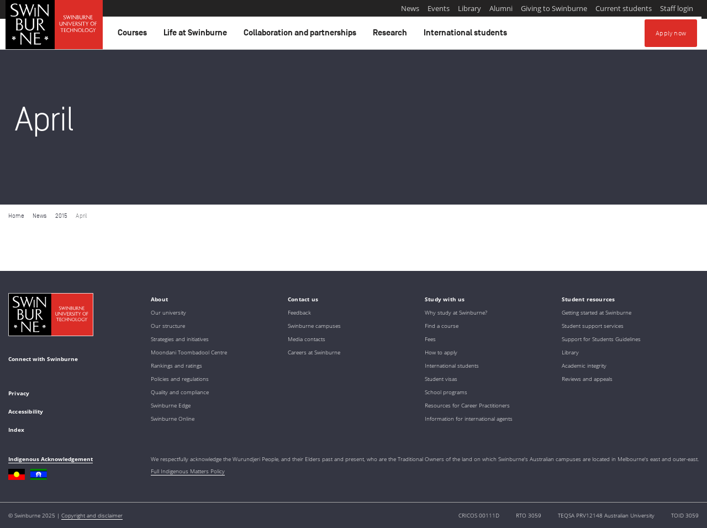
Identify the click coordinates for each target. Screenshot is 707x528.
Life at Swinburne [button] (196, 35)
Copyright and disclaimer (92, 515)
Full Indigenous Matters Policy (188, 471)
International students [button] (467, 35)
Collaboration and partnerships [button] (302, 35)
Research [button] (391, 35)
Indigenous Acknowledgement (50, 459)
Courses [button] (134, 35)
